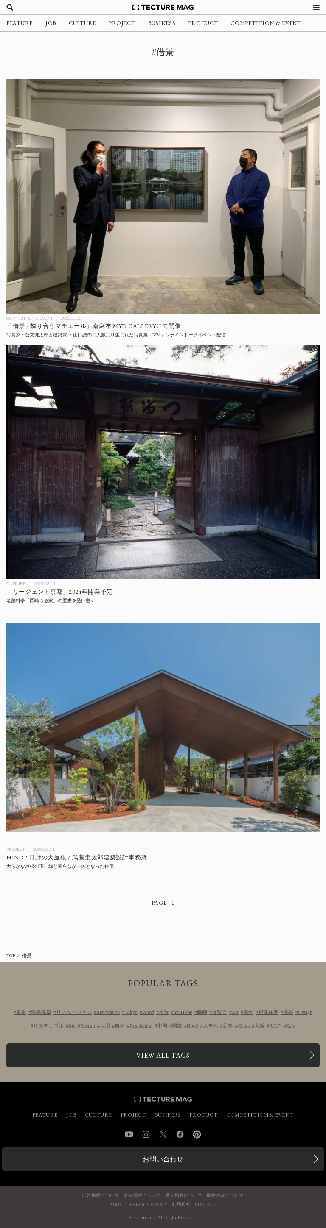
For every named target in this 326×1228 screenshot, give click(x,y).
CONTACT (205, 1204)
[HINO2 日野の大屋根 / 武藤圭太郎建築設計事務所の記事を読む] (163, 727)
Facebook (180, 1134)
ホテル (210, 1025)
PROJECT (122, 23)
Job (72, 1025)
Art (235, 1012)
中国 (162, 1025)
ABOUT (118, 1204)
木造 (164, 1012)
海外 (248, 1012)
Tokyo (131, 1012)
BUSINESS (162, 23)
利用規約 (181, 1204)
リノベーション (74, 1012)
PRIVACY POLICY (149, 1204)
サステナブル (48, 1025)
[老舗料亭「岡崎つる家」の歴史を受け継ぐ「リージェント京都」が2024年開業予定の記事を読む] (163, 462)
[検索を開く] (9, 7)
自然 (120, 1025)
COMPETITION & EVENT (265, 23)
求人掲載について (183, 1195)
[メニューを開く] (316, 7)
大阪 (259, 1025)
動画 (202, 1012)
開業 (177, 1025)
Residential (140, 1025)
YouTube (183, 1012)
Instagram (146, 1134)
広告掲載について (100, 1195)
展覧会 (219, 1012)
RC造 (275, 1025)
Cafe (290, 1025)
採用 (105, 1025)
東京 (21, 1012)
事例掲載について (142, 1195)
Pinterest (197, 1134)
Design (305, 1012)
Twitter (163, 1134)
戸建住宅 (268, 1012)
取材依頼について (225, 1195)
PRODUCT (203, 23)
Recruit (87, 1025)
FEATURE (19, 23)
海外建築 (41, 1012)
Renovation (108, 1012)
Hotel (192, 1025)
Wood (148, 1012)
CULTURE (82, 23)
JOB (50, 23)
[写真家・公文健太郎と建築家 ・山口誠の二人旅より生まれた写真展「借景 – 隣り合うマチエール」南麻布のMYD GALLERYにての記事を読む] (163, 196)
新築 (228, 1025)
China (244, 1025)
